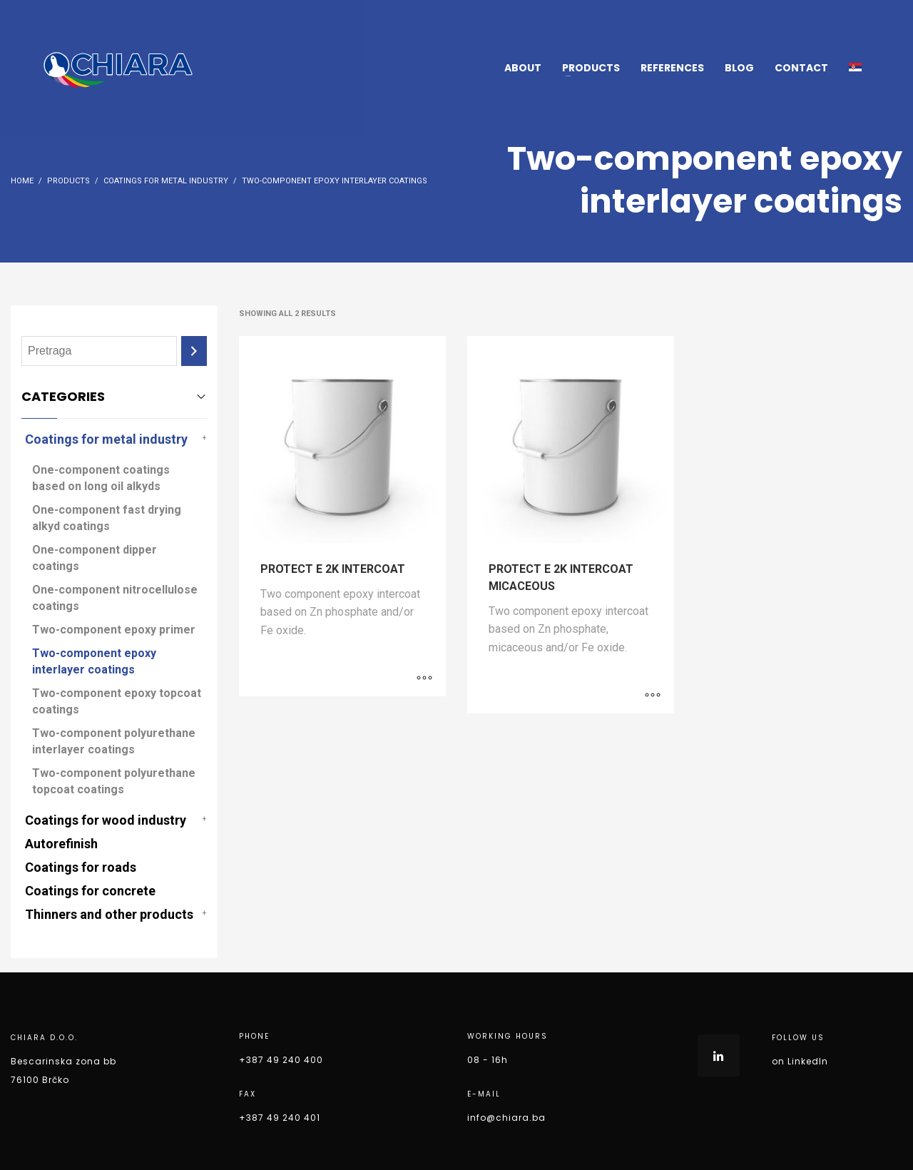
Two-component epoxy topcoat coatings (116, 701)
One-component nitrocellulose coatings (115, 598)
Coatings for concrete (90, 890)
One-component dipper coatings (94, 558)
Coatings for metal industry (106, 439)
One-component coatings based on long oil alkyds (101, 478)
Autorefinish (61, 843)
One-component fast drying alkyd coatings (106, 518)
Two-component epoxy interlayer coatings (94, 661)
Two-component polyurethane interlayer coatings (113, 741)
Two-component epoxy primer (113, 629)
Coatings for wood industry (105, 820)
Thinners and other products (109, 914)
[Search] (194, 351)
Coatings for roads (80, 867)
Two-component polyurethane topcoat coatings (113, 781)
